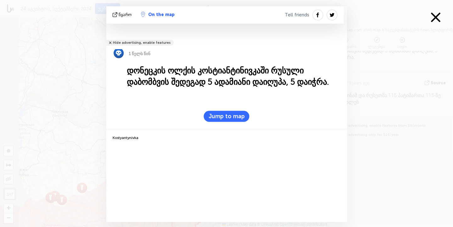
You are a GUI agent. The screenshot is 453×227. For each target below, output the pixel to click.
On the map (158, 14)
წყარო (122, 14)
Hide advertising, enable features (142, 43)
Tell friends (297, 15)
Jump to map (227, 116)
